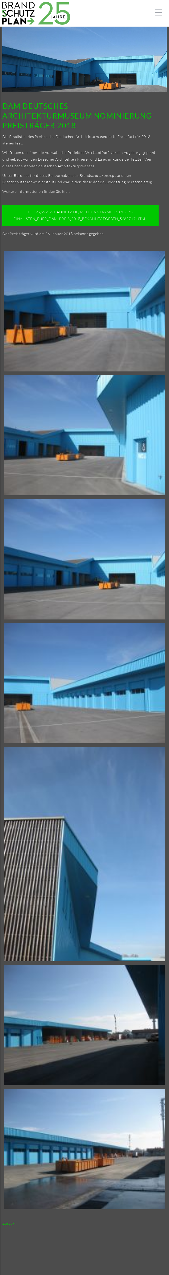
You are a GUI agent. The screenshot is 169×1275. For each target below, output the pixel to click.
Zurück (8, 1223)
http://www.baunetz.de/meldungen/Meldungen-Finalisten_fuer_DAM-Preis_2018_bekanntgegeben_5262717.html (80, 215)
